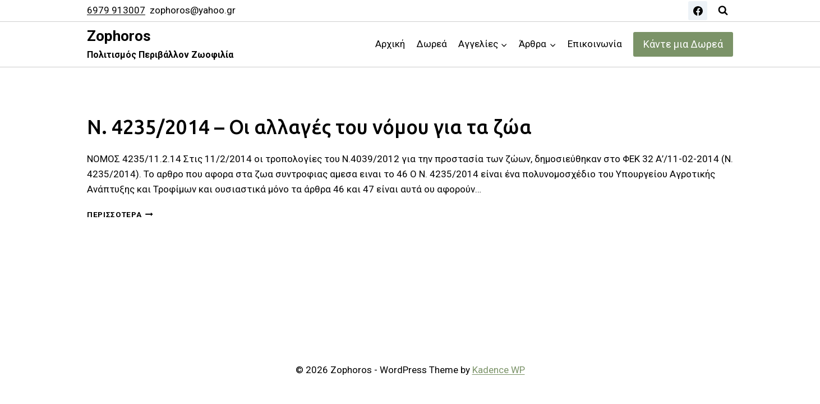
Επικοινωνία (595, 43)
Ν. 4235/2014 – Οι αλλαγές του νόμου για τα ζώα (309, 127)
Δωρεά (432, 43)
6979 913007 (116, 10)
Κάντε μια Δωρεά (683, 44)
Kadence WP (498, 369)
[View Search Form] (723, 11)
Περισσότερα (120, 214)
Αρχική (390, 43)
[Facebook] (697, 10)
